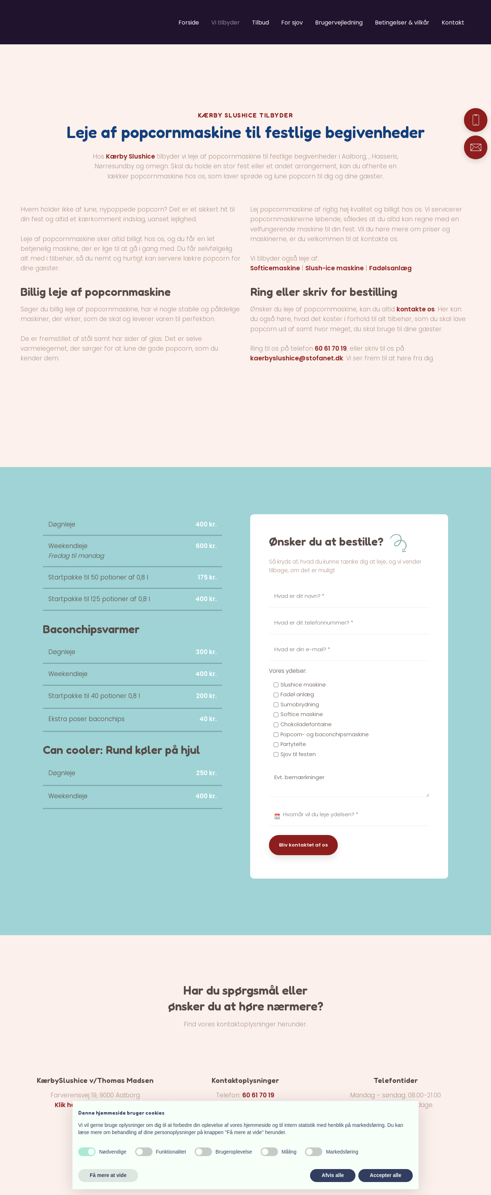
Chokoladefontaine (306, 724)
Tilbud (260, 22)
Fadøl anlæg (297, 694)
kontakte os (416, 309)
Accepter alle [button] (385, 1175)
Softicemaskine (275, 268)
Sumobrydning (299, 704)
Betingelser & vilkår (402, 22)
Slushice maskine (303, 684)
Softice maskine (301, 714)
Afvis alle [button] (333, 1175)
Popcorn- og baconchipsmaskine (324, 734)
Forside (188, 22)
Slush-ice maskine (334, 268)
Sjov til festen (298, 754)
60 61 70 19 (331, 348)
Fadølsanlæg (390, 268)
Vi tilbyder (225, 22)
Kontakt (453, 22)
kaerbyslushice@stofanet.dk (296, 358)
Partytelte (293, 744)
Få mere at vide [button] (108, 1175)
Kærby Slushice (130, 156)
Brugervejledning (339, 22)
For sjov (292, 22)
